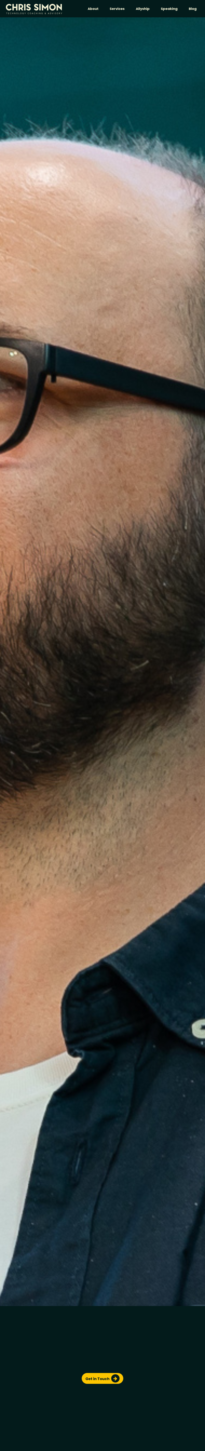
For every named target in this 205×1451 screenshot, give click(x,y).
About (93, 8)
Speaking (169, 8)
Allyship (143, 8)
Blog (193, 8)
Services (117, 8)
